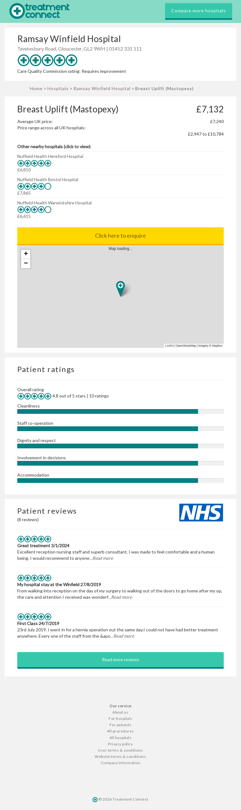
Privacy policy (120, 744)
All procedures (120, 731)
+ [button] (26, 254)
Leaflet (169, 345)
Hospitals (58, 88)
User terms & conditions (120, 750)
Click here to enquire (120, 235)
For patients (120, 724)
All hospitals (121, 737)
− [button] (26, 263)
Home (36, 88)
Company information (121, 762)
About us (120, 712)
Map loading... (123, 296)
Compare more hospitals (198, 10)
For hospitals (120, 718)
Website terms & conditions (120, 756)
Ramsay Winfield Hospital (102, 88)
